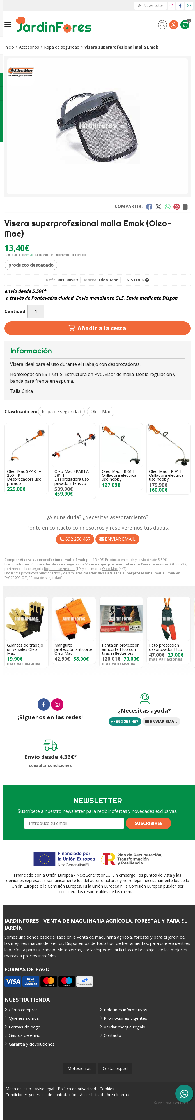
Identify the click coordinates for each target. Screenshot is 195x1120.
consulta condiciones (50, 765)
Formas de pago (24, 1027)
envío (29, 255)
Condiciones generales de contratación (41, 1094)
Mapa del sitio (18, 1088)
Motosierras (79, 1068)
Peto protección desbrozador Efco (165, 647)
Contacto (112, 1035)
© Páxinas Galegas (171, 1103)
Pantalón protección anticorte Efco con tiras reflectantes (120, 649)
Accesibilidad (91, 1094)
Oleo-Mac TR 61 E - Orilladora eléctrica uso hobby (120, 475)
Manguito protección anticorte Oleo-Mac (73, 649)
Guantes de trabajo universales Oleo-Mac (25, 649)
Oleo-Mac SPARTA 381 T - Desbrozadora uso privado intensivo (71, 477)
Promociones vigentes (125, 1018)
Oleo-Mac (110, 568)
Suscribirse (148, 823)
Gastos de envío (24, 1035)
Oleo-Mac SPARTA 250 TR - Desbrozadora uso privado (24, 477)
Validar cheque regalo (124, 1027)
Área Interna (118, 1094)
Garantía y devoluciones (32, 1044)
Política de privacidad (77, 1088)
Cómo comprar (23, 1009)
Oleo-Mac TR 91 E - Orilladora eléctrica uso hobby (167, 475)
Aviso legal (44, 1088)
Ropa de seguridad (59, 568)
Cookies (107, 1088)
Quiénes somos (24, 1018)
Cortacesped (115, 1068)
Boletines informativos (125, 1009)
